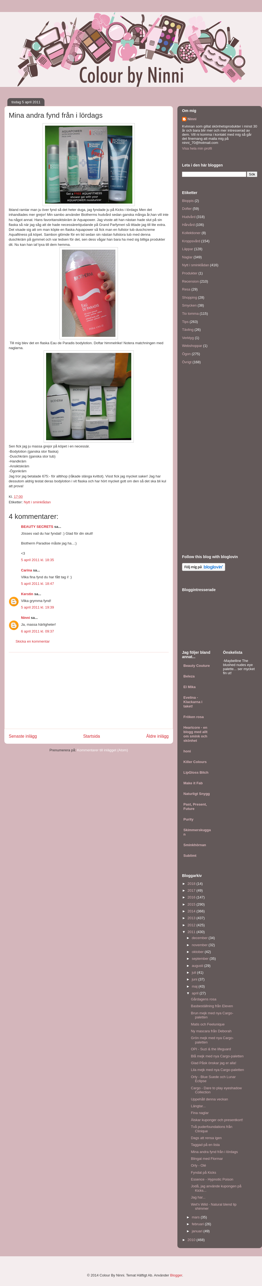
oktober (198, 952)
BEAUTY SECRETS (37, 527)
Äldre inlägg (157, 736)
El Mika (189, 687)
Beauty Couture (196, 666)
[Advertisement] (89, 690)
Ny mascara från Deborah (211, 1031)
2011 (191, 932)
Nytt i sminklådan (37, 502)
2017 (191, 890)
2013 (191, 918)
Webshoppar (192, 346)
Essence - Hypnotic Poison (212, 1179)
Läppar (187, 249)
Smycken (189, 305)
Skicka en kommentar (33, 641)
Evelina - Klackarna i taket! (192, 701)
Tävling (187, 330)
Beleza (189, 676)
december (200, 938)
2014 (191, 911)
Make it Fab (193, 783)
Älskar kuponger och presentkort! (217, 1120)
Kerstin (27, 594)
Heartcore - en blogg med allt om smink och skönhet (195, 734)
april (196, 993)
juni (195, 979)
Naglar (187, 257)
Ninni (25, 618)
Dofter (187, 209)
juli (194, 972)
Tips (185, 322)
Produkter (189, 273)
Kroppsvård (191, 241)
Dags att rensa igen (206, 1138)
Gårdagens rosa (203, 999)
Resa (186, 289)
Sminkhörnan (194, 845)
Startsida (91, 736)
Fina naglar (200, 1113)
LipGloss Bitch (196, 772)
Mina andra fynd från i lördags (214, 1152)
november (200, 945)
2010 (191, 1240)
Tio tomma (190, 313)
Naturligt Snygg (196, 794)
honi (187, 751)
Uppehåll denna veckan (209, 1099)
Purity (188, 819)
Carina (26, 570)
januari (198, 1231)
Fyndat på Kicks (203, 1172)
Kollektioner (191, 233)
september (201, 959)
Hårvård (188, 225)
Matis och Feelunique (208, 1024)
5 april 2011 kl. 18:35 (37, 560)
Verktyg (188, 338)
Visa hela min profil (197, 148)
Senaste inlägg (23, 736)
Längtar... (198, 1106)
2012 (191, 925)
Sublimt (189, 856)
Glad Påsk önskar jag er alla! (213, 1063)
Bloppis (188, 201)
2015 (191, 904)
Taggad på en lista (205, 1145)
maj (195, 986)
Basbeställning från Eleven (212, 1006)
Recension (190, 281)
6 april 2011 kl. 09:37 (37, 631)
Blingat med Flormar (207, 1159)
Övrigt (187, 362)
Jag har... (198, 1197)
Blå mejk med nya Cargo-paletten (217, 1056)
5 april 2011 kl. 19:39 (37, 607)
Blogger (176, 1275)
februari (198, 1224)
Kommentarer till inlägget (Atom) (102, 750)
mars (196, 1217)
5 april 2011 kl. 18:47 (37, 584)
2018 (191, 884)
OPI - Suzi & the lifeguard (211, 1049)
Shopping (189, 297)
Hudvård (188, 217)
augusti (198, 966)
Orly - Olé (198, 1165)
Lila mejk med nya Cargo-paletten (217, 1070)
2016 (191, 897)
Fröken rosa (193, 717)
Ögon (186, 354)
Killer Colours (195, 762)
